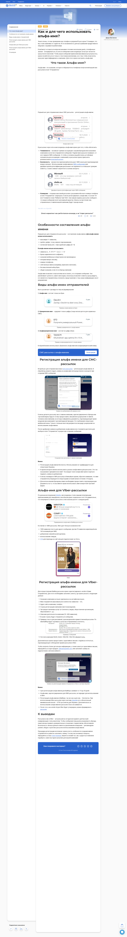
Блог (14, 1)
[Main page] (11, 5)
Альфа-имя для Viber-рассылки (18, 45)
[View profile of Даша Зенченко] (111, 32)
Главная (8, 1)
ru (114, 1)
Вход (120, 1)
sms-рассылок (68, 369)
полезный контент (57, 159)
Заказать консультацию (113, 5)
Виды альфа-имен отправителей (19, 37)
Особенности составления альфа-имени (21, 34)
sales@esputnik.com (65, 649)
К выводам (12, 52)
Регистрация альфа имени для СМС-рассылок (20, 41)
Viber (45, 26)
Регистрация (91, 352)
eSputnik (74, 700)
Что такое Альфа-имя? (16, 31)
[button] (122, 932)
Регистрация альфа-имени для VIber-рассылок (20, 48)
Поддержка (21, 1)
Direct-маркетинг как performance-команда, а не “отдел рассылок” (67, 213)
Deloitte (58, 495)
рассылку (43, 709)
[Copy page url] (10, 928)
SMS (40, 26)
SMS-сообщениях (79, 164)
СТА (41, 539)
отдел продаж (56, 736)
